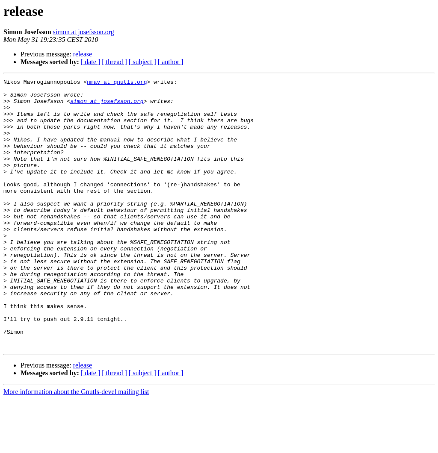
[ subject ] (142, 61)
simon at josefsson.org (83, 31)
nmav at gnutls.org (117, 83)
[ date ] (90, 61)
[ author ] (170, 61)
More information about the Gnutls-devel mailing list (76, 445)
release (82, 54)
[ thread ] (114, 61)
